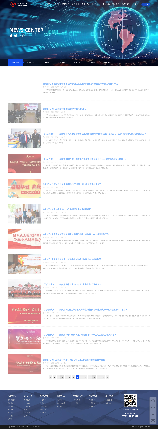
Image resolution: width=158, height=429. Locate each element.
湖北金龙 (109, 395)
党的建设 (59, 400)
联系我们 (92, 400)
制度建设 (10, 419)
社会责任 (59, 406)
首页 (48, 4)
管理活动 (77, 62)
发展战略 (10, 409)
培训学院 (10, 413)
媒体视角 (61, 62)
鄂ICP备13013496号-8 (33, 427)
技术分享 (107, 62)
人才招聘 (10, 416)
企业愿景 (43, 409)
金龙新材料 (109, 400)
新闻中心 (65, 4)
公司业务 (75, 4)
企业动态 (30, 62)
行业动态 (46, 62)
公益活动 (59, 409)
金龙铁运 (108, 403)
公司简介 (10, 403)
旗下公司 (125, 4)
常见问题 (92, 406)
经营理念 (43, 403)
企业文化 (85, 4)
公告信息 (92, 62)
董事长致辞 (11, 400)
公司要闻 (15, 62)
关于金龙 (56, 4)
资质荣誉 (10, 406)
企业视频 (43, 413)
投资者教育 (76, 400)
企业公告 (76, 403)
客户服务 (115, 4)
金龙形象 (43, 400)
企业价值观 (43, 406)
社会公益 (94, 4)
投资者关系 (105, 4)
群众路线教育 (61, 403)
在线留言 (92, 403)
